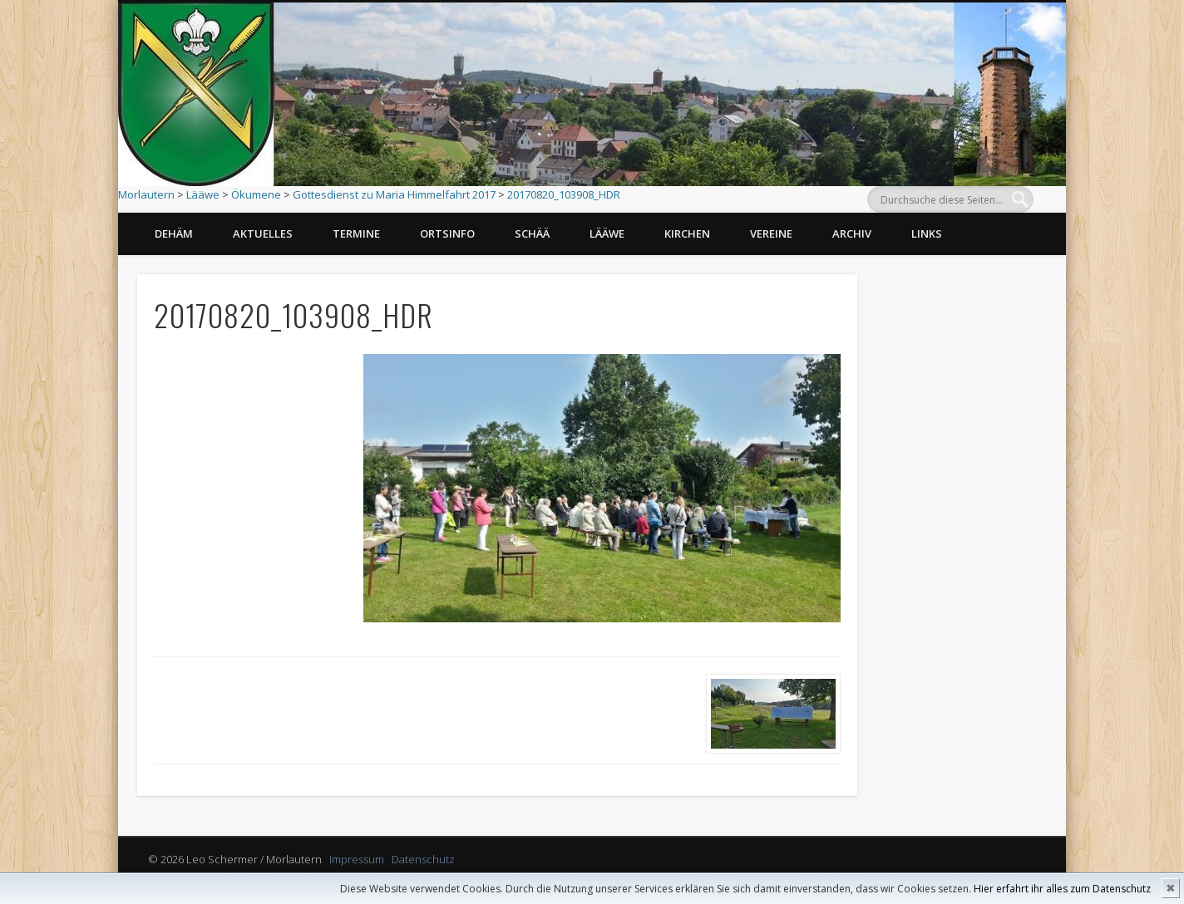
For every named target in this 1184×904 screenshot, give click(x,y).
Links (926, 233)
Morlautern (146, 194)
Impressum (356, 859)
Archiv (851, 233)
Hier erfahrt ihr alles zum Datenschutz (1062, 889)
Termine (356, 233)
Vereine (771, 233)
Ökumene (256, 194)
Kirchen (687, 233)
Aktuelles (263, 233)
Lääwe (203, 194)
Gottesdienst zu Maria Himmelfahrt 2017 (394, 194)
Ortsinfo (447, 233)
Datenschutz (423, 859)
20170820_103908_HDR (563, 194)
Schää (532, 233)
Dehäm (174, 233)
